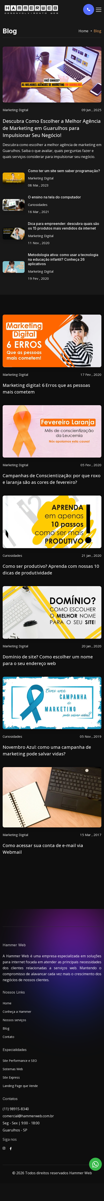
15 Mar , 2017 (90, 834)
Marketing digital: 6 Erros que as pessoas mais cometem (46, 388)
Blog (6, 1028)
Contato (8, 1037)
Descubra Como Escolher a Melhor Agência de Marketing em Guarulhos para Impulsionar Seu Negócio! (52, 128)
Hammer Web (80, 1173)
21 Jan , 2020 (91, 555)
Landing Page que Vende (20, 1086)
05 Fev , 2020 (90, 465)
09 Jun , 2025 (91, 110)
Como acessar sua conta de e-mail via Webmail (43, 848)
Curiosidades (37, 204)
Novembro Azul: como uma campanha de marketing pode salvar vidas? (47, 750)
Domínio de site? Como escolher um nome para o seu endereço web (48, 660)
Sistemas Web (13, 1069)
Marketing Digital (15, 110)
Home (83, 31)
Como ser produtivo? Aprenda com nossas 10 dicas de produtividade (51, 569)
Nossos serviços (14, 1020)
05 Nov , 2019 (90, 736)
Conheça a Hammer (17, 1011)
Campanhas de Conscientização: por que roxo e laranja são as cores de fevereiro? (51, 479)
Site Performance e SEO (20, 1060)
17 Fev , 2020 (90, 374)
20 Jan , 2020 (91, 646)
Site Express (11, 1077)
